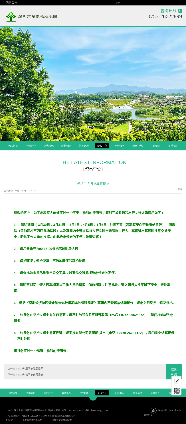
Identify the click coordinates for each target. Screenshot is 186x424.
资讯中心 (102, 145)
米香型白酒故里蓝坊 (32, 420)
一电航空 (8, 420)
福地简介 (31, 145)
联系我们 (173, 145)
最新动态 (66, 145)
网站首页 (13, 145)
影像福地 (137, 145)
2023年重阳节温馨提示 (30, 368)
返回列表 (174, 372)
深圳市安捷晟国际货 (62, 420)
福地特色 (48, 145)
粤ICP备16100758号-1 (32, 416)
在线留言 (155, 145)
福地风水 (84, 145)
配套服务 (120, 145)
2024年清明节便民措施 (30, 374)
